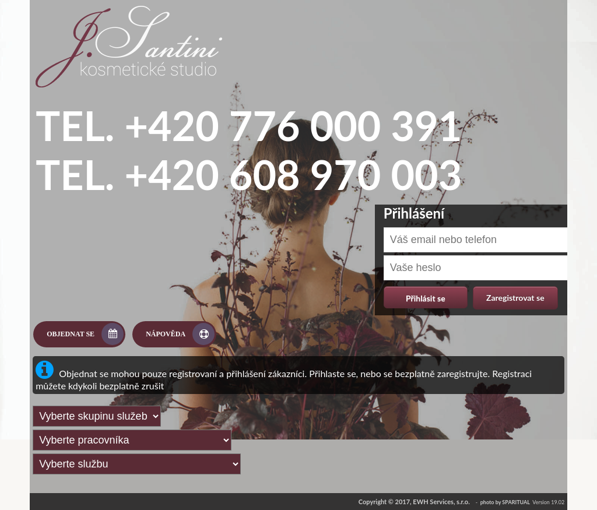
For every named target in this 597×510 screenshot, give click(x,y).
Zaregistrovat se (515, 298)
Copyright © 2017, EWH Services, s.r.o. (414, 501)
